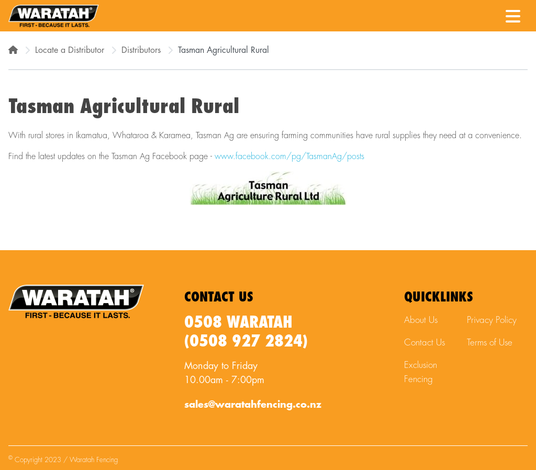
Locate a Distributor (69, 50)
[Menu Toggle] (513, 13)
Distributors (141, 50)
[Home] (13, 50)
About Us (421, 320)
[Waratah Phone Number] (487, 15)
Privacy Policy (492, 320)
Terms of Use (489, 342)
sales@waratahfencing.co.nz (252, 404)
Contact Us (424, 342)
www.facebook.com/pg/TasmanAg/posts (289, 156)
